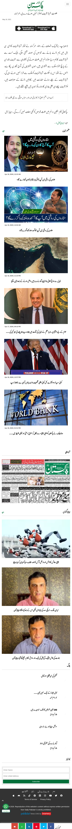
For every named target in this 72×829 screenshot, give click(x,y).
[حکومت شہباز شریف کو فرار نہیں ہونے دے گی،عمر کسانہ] (51, 826)
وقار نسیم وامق (53, 714)
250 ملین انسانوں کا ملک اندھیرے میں (44, 709)
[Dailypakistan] (32, 7)
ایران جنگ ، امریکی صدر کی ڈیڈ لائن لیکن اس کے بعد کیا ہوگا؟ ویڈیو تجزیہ (36, 610)
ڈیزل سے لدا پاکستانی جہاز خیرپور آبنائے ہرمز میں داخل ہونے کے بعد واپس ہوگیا (36, 281)
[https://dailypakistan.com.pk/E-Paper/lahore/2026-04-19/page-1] (36, 481)
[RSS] (22, 795)
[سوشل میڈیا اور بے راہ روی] (64, 730)
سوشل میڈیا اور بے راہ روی (48, 726)
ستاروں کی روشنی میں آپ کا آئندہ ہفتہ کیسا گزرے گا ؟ (36, 230)
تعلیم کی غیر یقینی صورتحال (49, 675)
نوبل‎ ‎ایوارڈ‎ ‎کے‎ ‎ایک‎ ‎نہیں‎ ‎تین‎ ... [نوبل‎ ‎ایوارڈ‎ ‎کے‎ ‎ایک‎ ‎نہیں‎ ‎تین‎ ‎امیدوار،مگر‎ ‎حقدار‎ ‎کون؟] (45, 692)
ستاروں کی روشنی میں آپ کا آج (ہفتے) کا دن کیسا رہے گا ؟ (36, 179)
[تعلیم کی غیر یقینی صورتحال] (64, 680)
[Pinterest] (33, 795)
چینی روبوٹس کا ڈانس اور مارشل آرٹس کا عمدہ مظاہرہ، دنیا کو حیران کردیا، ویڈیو (36, 562)
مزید (3, 130)
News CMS (35, 814)
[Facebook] (60, 795)
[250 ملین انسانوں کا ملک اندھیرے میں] (64, 713)
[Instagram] (43, 795)
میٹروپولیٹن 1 (60, 123)
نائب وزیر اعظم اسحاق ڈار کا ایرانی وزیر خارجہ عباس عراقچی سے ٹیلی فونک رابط (29, 97)
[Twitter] (54, 795)
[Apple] (12, 795)
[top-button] (3, 800)
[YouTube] (49, 795)
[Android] (17, 795)
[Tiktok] (27, 795)
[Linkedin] (38, 795)
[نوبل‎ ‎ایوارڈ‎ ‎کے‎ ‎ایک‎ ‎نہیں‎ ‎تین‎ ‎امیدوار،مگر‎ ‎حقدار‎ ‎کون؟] (64, 697)
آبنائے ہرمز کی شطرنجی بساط (48, 743)
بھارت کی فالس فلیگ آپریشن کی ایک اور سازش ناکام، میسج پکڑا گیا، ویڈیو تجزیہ (36, 658)
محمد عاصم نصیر (53, 697)
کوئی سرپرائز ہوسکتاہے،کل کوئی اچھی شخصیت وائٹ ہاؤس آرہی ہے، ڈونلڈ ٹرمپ (36, 382)
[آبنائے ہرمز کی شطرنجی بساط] (64, 747)
